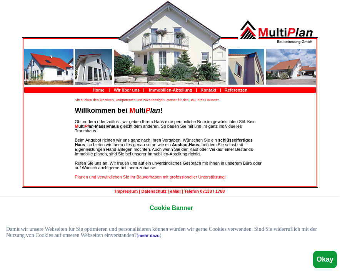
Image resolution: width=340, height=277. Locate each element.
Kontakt (208, 90)
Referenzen (236, 90)
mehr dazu (149, 235)
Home (99, 90)
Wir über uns (127, 90)
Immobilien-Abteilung (170, 90)
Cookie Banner (171, 208)
